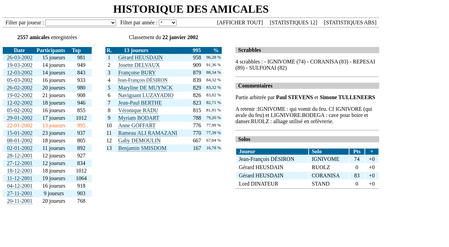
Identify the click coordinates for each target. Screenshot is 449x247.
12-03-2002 (20, 72)
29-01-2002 (20, 118)
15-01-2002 (20, 133)
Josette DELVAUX (138, 65)
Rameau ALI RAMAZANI (147, 133)
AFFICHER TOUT (240, 22)
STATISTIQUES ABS (350, 22)
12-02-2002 (20, 103)
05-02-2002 (20, 110)
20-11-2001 (20, 201)
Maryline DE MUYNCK (145, 88)
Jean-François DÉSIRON (143, 80)
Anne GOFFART (136, 125)
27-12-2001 (20, 163)
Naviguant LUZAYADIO (146, 95)
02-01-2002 (20, 148)
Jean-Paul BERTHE (140, 103)
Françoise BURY (137, 72)
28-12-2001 (20, 155)
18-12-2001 (20, 171)
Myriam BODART (138, 118)
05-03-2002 (20, 80)
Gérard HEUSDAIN (140, 57)
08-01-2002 (20, 140)
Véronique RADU (138, 110)
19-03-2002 (20, 65)
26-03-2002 (20, 57)
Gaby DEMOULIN (139, 140)
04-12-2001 (20, 186)
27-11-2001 (20, 193)
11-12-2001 (20, 178)
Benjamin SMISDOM (142, 148)
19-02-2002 (20, 95)
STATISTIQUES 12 (294, 22)
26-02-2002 (20, 88)
